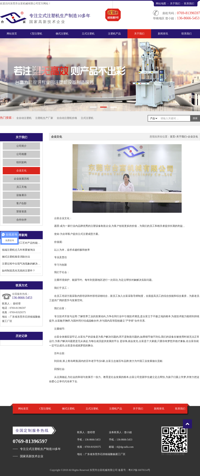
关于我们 (175, 3)
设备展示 (21, 195)
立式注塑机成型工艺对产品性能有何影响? (25, 243)
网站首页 (12, 33)
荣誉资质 (21, 211)
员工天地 (21, 187)
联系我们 (189, 3)
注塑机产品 (114, 33)
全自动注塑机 (24, 118)
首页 (172, 136)
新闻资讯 (163, 33)
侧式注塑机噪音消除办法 (16, 256)
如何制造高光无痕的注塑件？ (18, 270)
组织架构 (21, 162)
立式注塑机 (88, 33)
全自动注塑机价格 (67, 118)
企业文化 (21, 170)
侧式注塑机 (62, 33)
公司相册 (21, 154)
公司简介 (21, 146)
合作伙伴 (21, 219)
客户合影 (21, 203)
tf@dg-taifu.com (125, 447)
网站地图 (161, 3)
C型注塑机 (36, 33)
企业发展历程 (21, 178)
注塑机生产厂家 (44, 118)
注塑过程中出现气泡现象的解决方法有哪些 (26, 263)
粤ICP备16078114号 (139, 470)
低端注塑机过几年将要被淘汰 (18, 249)
